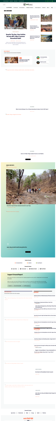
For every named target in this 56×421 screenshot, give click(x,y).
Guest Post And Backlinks (32, 396)
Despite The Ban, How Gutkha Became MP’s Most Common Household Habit (15, 36)
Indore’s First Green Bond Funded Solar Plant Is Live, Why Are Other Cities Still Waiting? (28, 106)
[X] (47, 1)
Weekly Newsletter (44, 398)
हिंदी (36, 300)
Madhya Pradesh (34, 175)
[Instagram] (49, 1)
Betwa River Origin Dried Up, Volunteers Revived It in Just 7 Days (35, 17)
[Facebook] (50, 1)
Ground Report (23, 213)
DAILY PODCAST (7, 51)
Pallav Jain (40, 155)
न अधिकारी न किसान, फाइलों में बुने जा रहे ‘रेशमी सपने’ (40, 344)
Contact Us (17, 398)
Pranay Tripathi (24, 324)
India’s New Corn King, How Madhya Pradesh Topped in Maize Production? (25, 260)
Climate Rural (31, 414)
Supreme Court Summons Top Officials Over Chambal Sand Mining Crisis (35, 37)
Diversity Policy (31, 401)
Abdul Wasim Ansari (12, 108)
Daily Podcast (18, 411)
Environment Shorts (19, 169)
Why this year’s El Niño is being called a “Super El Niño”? (38, 273)
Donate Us (11, 1)
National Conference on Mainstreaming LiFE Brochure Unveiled (38, 203)
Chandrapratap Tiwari (28, 109)
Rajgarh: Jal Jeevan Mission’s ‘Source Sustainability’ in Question (25, 236)
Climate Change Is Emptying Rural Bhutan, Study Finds (38, 211)
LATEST (36, 199)
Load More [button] (28, 158)
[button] (49, 7)
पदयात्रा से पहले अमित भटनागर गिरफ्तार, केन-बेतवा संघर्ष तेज (40, 377)
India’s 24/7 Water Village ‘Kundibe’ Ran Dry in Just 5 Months (27, 134)
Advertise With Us (31, 398)
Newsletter (16, 1)
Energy (32, 285)
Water (27, 285)
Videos (17, 414)
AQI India (42, 411)
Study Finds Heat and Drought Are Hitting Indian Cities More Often (34, 27)
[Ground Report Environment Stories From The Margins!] (28, 4)
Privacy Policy (31, 399)
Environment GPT (21, 1)
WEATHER (37, 243)
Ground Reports (39, 169)
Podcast (43, 7)
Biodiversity (23, 204)
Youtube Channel (6, 1)
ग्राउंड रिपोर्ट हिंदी (28, 291)
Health (38, 285)
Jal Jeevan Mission (44, 416)
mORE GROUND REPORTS (7, 198)
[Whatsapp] (45, 1)
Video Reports (38, 7)
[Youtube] (52, 1)
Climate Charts (43, 414)
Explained (29, 169)
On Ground (16, 7)
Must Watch (43, 175)
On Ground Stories (31, 411)
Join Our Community (44, 401)
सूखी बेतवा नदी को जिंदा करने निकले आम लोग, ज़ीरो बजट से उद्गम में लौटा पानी (27, 334)
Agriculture (15, 175)
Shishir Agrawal (43, 108)
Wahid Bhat (13, 88)
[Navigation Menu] (4, 4)
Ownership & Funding (19, 401)
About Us (17, 396)
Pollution (44, 285)
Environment (23, 175)
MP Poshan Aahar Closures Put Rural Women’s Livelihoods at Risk (42, 152)
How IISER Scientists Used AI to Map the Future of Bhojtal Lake (25, 223)
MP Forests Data (43, 408)
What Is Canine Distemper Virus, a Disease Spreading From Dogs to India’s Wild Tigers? (12, 85)
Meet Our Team (18, 399)
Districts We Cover (31, 416)
